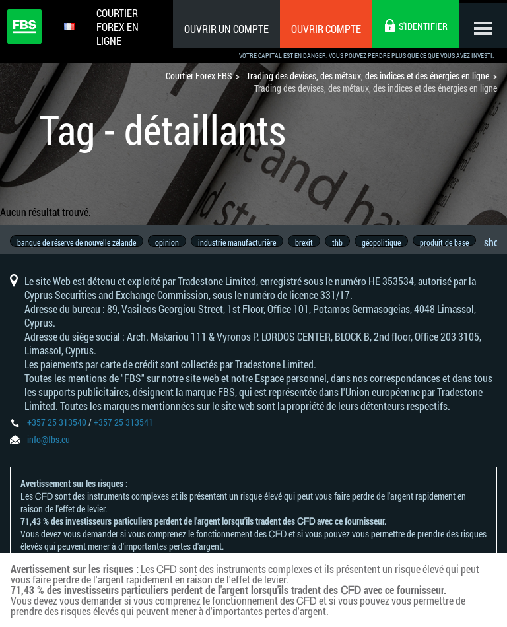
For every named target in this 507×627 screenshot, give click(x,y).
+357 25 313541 (123, 428)
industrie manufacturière (241, 242)
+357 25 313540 (56, 428)
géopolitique (391, 242)
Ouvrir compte (321, 29)
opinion (169, 242)
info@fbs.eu (48, 446)
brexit (310, 242)
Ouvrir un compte (222, 29)
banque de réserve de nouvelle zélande (76, 242)
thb (345, 242)
